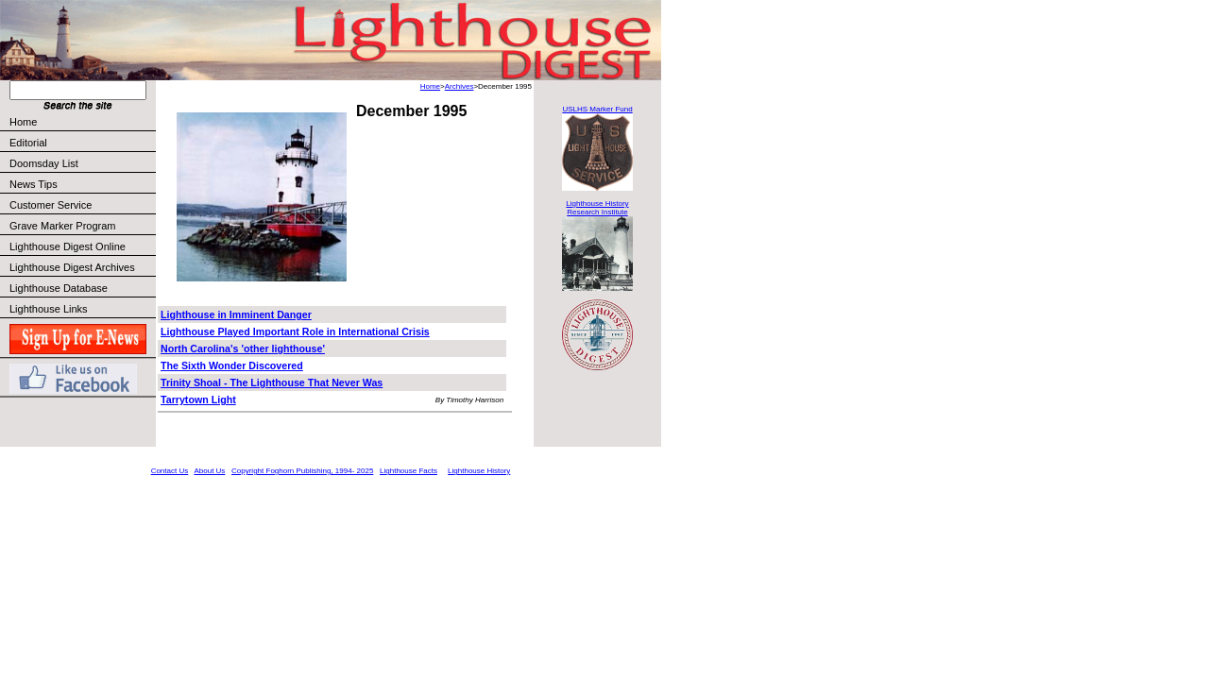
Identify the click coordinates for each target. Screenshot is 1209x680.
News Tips (33, 184)
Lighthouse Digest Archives (72, 267)
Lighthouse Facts (408, 471)
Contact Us (170, 471)
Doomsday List (43, 163)
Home (23, 122)
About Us (209, 471)
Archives (459, 86)
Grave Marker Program (62, 225)
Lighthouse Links (48, 308)
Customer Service (81, 205)
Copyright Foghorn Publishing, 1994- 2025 (302, 471)
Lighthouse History (479, 471)
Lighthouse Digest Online (67, 246)
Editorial (81, 142)
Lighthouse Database (58, 288)
